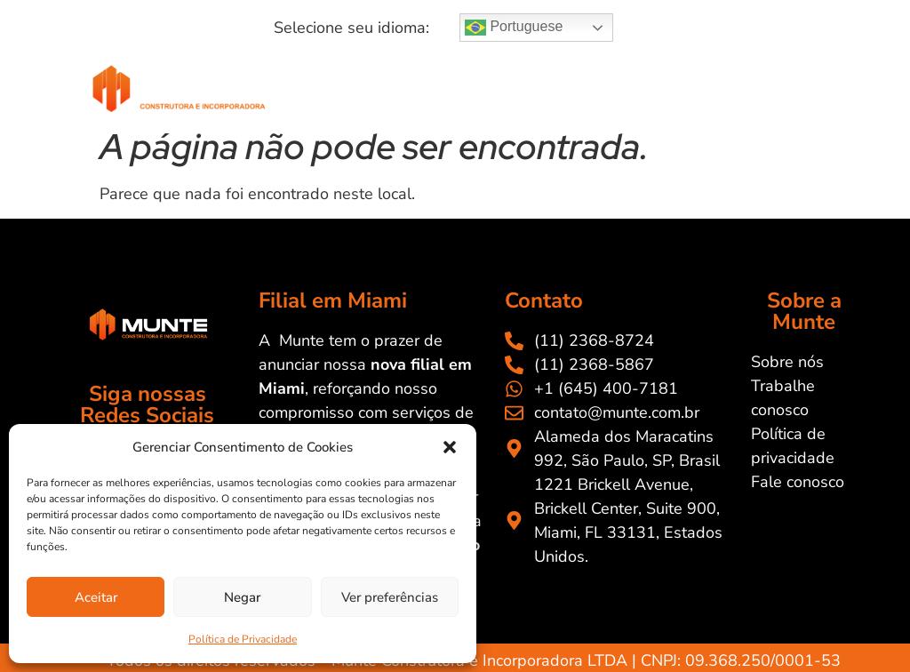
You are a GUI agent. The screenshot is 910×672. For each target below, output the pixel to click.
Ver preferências (389, 597)
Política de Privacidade (242, 639)
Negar (242, 597)
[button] (450, 447)
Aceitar (96, 597)
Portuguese (514, 27)
